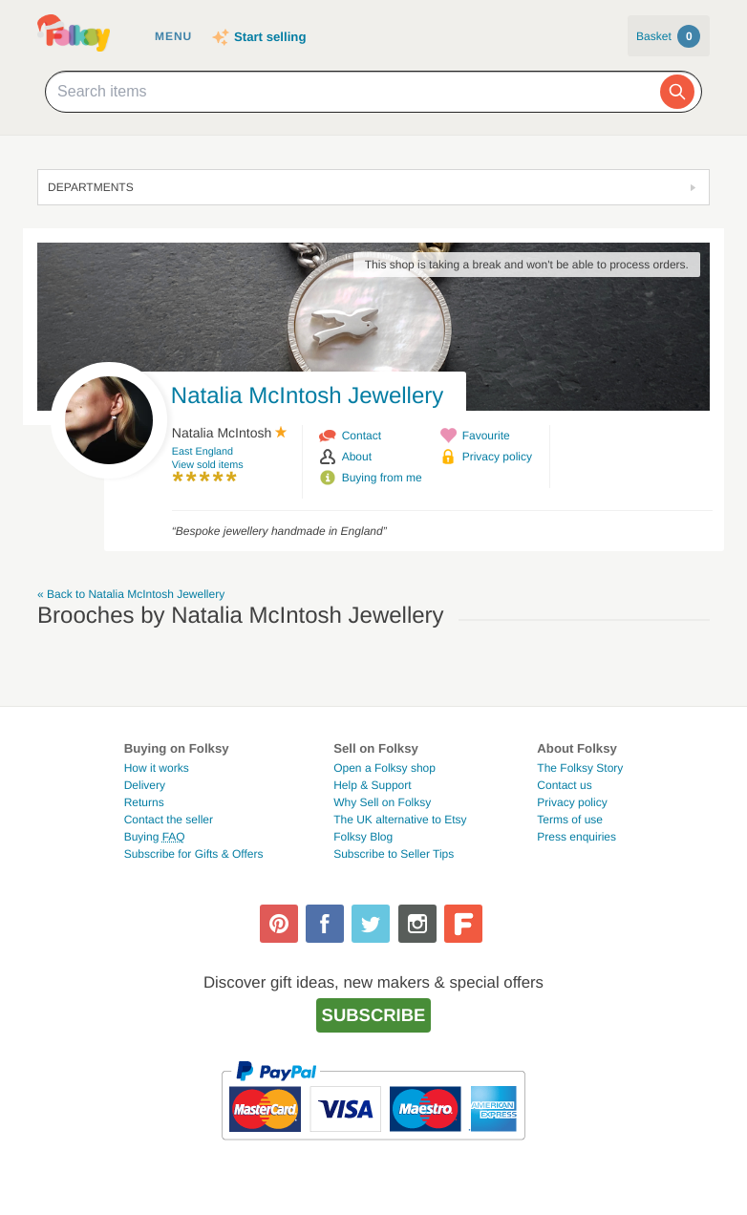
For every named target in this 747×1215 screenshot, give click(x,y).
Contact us (564, 785)
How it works (156, 768)
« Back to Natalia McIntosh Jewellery (130, 594)
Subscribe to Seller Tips (393, 854)
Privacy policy (497, 456)
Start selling (270, 37)
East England (202, 452)
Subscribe (374, 1015)
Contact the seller (168, 819)
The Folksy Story (580, 768)
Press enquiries (576, 836)
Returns (144, 802)
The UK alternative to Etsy (399, 819)
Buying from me (382, 477)
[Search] (677, 92)
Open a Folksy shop (384, 768)
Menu (173, 36)
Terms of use (570, 819)
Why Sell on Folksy (382, 802)
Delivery (144, 785)
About (357, 456)
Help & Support (372, 785)
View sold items (208, 465)
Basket (668, 36)
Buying (154, 836)
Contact (361, 435)
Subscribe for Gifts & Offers (194, 854)
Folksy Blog (363, 836)
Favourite (486, 435)
